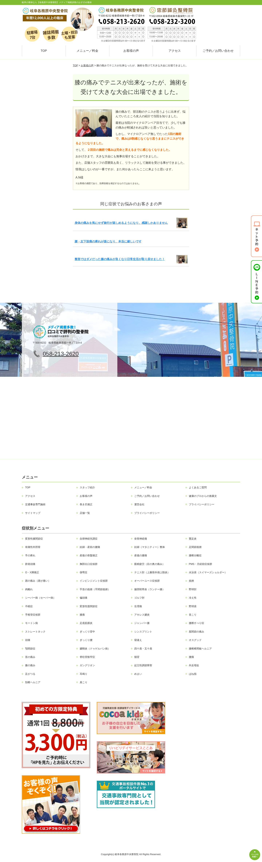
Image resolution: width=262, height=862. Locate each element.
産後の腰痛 (140, 555)
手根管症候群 (32, 614)
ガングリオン (87, 665)
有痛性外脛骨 (32, 547)
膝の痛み (30, 665)
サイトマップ (32, 512)
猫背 (136, 656)
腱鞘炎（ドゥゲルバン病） (95, 648)
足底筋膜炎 (86, 623)
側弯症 (83, 572)
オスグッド (195, 640)
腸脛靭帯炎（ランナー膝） (149, 589)
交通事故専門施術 (35, 504)
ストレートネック (35, 631)
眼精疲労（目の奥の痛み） (149, 564)
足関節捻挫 (195, 547)
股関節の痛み (196, 631)
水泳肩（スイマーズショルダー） (208, 572)
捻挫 (191, 580)
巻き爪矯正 (86, 504)
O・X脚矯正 (32, 572)
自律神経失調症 (89, 538)
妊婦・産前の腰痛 (90, 547)
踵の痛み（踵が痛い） (38, 580)
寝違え (138, 640)
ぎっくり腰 (86, 640)
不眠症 (29, 606)
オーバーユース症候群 (147, 580)
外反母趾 (194, 665)
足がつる (30, 673)
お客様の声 (131, 50)
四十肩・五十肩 (143, 648)
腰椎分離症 (195, 555)
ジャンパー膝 (142, 623)
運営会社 (139, 504)
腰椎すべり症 (196, 623)
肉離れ (29, 589)
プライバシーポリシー (201, 504)
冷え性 (192, 597)
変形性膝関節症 (34, 538)
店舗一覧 (85, 512)
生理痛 (138, 606)
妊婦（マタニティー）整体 (149, 547)
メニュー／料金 (87, 50)
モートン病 (31, 623)
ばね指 (192, 673)
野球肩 (192, 606)
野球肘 (192, 589)
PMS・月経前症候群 (200, 564)
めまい (138, 673)
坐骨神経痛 (140, 538)
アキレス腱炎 (142, 614)
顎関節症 (30, 648)
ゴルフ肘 (139, 597)
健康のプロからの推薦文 (203, 496)
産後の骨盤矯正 (89, 555)
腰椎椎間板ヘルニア (200, 648)
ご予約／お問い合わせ (218, 50)
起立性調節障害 (143, 665)
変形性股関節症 (89, 606)
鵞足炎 (192, 538)
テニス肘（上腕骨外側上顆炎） (152, 572)
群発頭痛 (30, 564)
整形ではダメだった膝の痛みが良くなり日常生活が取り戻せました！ (120, 259)
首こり (192, 614)
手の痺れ (30, 555)
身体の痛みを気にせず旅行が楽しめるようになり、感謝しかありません (121, 222)
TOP (44, 50)
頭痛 (27, 640)
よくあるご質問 (198, 487)
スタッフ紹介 (87, 487)
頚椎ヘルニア (32, 682)
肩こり (83, 682)
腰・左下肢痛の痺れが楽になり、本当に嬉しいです (108, 241)
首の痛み (30, 656)
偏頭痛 (83, 597)
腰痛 (191, 656)
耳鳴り (83, 673)
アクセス (174, 50)
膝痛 (82, 614)
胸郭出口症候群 (89, 564)
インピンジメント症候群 (94, 580)
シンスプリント (143, 631)
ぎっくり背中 (87, 631)
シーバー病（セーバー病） (40, 597)
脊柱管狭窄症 (87, 656)
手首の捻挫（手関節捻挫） (95, 589)
